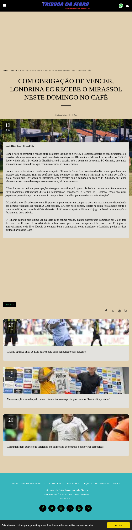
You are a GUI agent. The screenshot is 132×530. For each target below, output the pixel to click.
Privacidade (65, 498)
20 (11, 326)
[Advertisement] (66, 38)
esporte (14, 70)
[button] (4, 5)
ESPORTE (9, 304)
